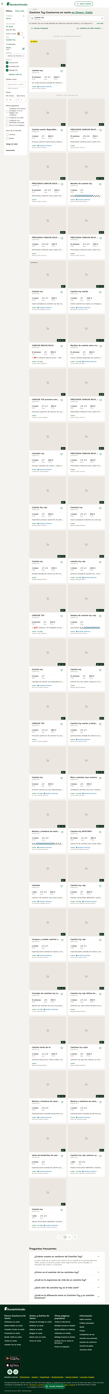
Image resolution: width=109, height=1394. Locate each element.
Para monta (12, 40)
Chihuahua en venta (12, 1322)
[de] (10, 162)
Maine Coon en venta (37, 1337)
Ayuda (82, 1327)
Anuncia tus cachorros (88, 1342)
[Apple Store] (12, 1365)
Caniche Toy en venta (12, 1345)
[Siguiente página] (75, 1237)
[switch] (20, 48)
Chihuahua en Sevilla (62, 1333)
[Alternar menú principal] (2, 4)
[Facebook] (9, 1371)
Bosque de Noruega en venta (40, 1322)
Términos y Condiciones (38, 1385)
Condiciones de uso (87, 1334)
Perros (9, 21)
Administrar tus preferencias (16, 1387)
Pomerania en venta (12, 1333)
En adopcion (12, 35)
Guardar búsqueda (39, 28)
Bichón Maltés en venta (13, 1326)
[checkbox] (7, 64)
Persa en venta (35, 1341)
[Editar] (23, 111)
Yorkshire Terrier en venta (14, 1329)
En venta (11, 30)
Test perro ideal (86, 1350)
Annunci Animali (72, 1377)
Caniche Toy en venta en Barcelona (63, 1342)
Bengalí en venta (35, 1333)
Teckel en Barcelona (62, 1322)
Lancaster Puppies (87, 1377)
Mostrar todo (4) (15, 137)
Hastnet (35, 1377)
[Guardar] (62, 71)
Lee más (100, 23)
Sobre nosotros (85, 1319)
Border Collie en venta (13, 1337)
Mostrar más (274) (17, 102)
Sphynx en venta (35, 1329)
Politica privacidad (87, 1323)
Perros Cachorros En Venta (15, 1317)
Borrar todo (19, 11)
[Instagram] (15, 1371)
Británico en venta (36, 1326)
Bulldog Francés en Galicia (64, 1337)
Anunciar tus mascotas (88, 1338)
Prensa (82, 1331)
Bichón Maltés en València (64, 1329)
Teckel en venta (10, 1341)
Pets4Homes (25, 1377)
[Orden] (90, 28)
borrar (21, 53)
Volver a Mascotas (13, 16)
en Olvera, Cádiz (82, 12)
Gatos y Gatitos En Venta (39, 1317)
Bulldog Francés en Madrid (64, 1326)
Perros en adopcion (61, 1347)
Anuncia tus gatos (86, 1346)
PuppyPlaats (44, 1377)
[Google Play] (12, 1358)
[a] (21, 162)
